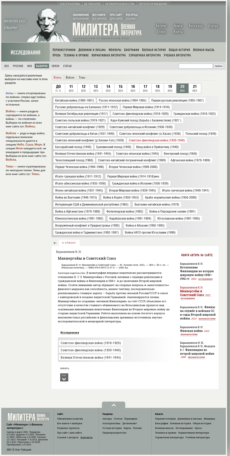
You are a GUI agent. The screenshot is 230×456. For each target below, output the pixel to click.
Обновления (70, 418)
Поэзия (137, 428)
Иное (19, 148)
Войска (11, 133)
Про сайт (69, 432)
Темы (9, 166)
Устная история (112, 428)
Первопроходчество (114, 432)
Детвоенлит (129, 423)
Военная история (207, 319)
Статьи (67, 66)
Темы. (35, 174)
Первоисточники (165, 418)
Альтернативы (111, 423)
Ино (29, 66)
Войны (11, 111)
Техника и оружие (165, 432)
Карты (127, 428)
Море (38, 144)
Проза (198, 428)
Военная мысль (164, 428)
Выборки (42, 66)
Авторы (107, 418)
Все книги (69, 423)
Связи (55, 66)
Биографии (161, 423)
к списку (69, 243)
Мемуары (209, 418)
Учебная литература (197, 437)
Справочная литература (169, 437)
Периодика (130, 418)
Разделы (68, 428)
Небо (20, 144)
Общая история (202, 423)
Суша (29, 144)
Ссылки (68, 437)
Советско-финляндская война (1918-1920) (91, 343)
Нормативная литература (193, 432)
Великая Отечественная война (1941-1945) (91, 357)
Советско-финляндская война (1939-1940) (91, 350)
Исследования (25, 52)
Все (6, 66)
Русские (18, 66)
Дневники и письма (190, 418)
